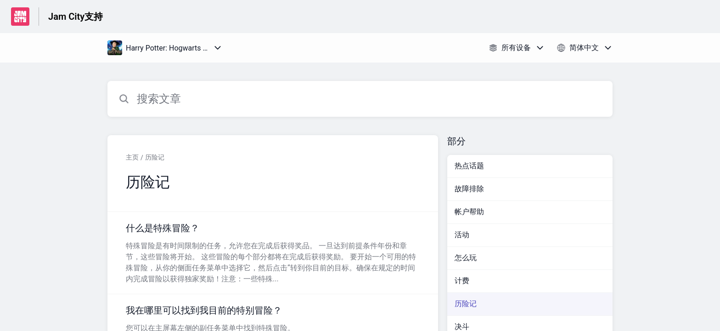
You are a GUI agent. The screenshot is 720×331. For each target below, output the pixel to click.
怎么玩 (466, 257)
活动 (462, 234)
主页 (132, 157)
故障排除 (469, 188)
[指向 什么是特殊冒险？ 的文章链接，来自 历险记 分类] (273, 253)
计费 (462, 280)
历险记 (154, 157)
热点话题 (469, 165)
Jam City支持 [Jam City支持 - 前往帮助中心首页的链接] (75, 16)
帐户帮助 (469, 211)
